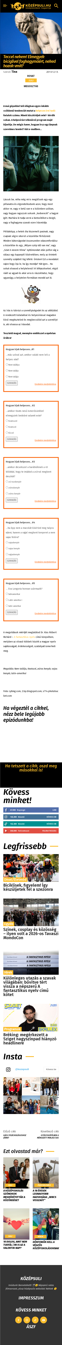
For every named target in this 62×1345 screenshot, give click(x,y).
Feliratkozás (49, 830)
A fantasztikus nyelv (25, 637)
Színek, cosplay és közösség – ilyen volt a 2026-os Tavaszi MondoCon (31, 933)
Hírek (8, 972)
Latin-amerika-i (15, 600)
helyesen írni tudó (45, 110)
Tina (14, 72)
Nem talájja (13, 377)
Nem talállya (14, 365)
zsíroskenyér (14, 488)
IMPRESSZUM (31, 1298)
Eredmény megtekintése (45, 384)
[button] (56, 6)
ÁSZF (31, 1326)
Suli (31, 80)
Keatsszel (12, 421)
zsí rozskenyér (14, 482)
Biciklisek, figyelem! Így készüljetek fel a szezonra (28, 887)
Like (54, 810)
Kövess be (51, 817)
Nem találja (13, 371)
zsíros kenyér (14, 494)
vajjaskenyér (14, 554)
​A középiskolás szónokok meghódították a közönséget (14, 1195)
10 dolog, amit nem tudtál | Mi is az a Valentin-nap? (15, 1244)
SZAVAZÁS (11, 383)
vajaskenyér (13, 542)
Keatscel (12, 427)
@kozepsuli (22, 1069)
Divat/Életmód (15, 880)
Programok (12, 1029)
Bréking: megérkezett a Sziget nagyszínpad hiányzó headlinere (29, 1039)
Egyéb (8, 924)
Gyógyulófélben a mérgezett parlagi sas (48, 1136)
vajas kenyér (14, 548)
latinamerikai (14, 594)
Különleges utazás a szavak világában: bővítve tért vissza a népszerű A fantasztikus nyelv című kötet (29, 986)
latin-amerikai (14, 606)
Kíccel (11, 433)
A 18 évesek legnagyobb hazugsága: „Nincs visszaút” (44, 1195)
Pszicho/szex (44, 1185)
